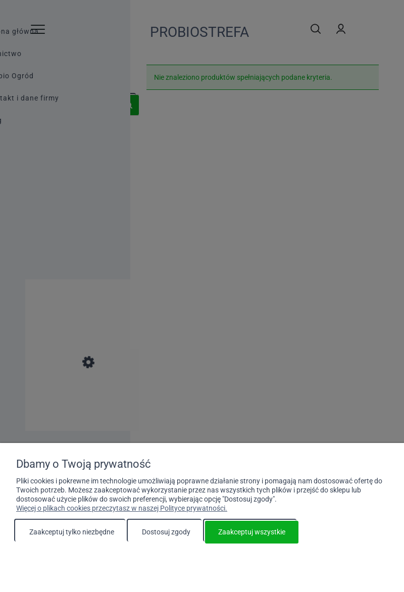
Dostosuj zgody (166, 532)
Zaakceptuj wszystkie (251, 532)
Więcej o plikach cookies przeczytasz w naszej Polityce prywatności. (121, 508)
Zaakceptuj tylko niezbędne (71, 532)
